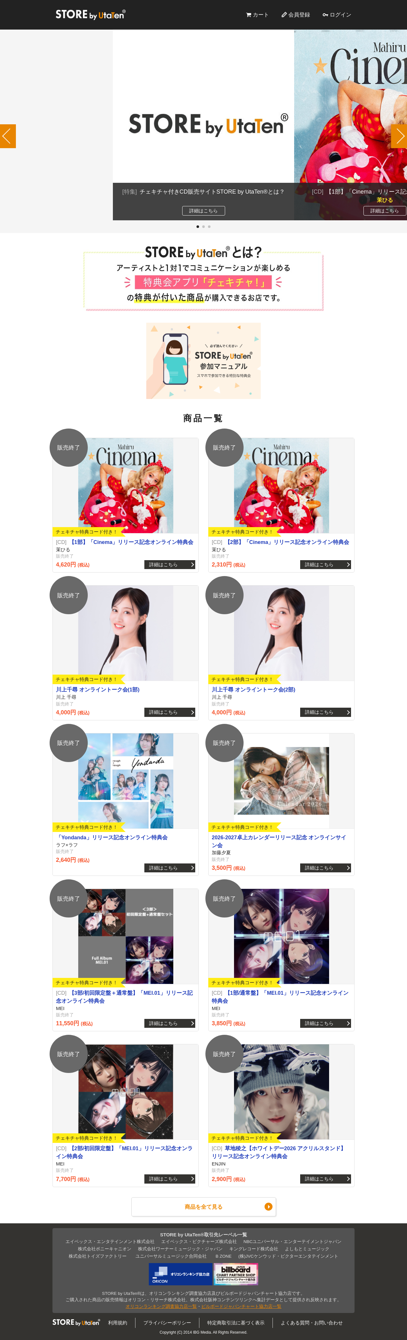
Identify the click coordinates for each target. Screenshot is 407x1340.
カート (261, 14)
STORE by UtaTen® (91, 15)
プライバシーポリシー (167, 1322)
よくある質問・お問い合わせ (312, 1322)
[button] (198, 226)
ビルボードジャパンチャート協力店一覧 (241, 1306)
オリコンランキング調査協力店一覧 (161, 1306)
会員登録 (299, 14)
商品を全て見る (204, 1207)
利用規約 (117, 1322)
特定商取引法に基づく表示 (236, 1322)
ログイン (340, 14)
